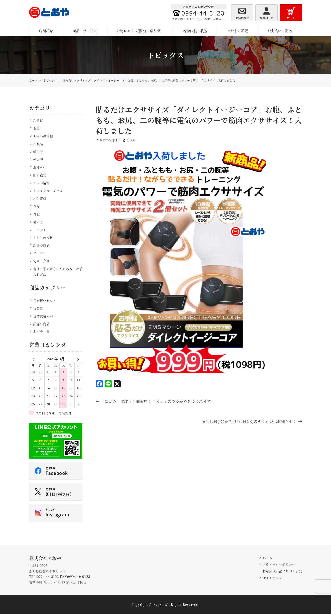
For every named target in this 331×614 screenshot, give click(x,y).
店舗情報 (39, 198)
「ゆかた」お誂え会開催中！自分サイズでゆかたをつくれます (153, 401)
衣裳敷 (38, 308)
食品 (36, 206)
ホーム (267, 557)
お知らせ (39, 167)
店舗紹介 (46, 30)
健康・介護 (41, 261)
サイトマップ (272, 577)
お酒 (36, 128)
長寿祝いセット (44, 300)
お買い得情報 (43, 136)
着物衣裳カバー (44, 316)
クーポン (39, 253)
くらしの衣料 (43, 237)
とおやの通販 (237, 30)
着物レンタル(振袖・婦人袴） (140, 30)
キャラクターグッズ (48, 190)
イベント (39, 230)
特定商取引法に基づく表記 (282, 571)
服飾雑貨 (39, 175)
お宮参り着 (41, 331)
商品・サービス (84, 30)
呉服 (36, 214)
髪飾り (38, 222)
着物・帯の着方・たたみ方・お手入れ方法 (57, 272)
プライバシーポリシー (279, 564)
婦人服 (38, 159)
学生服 (38, 151)
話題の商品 (41, 245)
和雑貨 (38, 120)
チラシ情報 (41, 183)
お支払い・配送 (280, 30)
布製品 (38, 144)
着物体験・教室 (195, 30)
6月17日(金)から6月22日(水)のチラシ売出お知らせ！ (252, 421)
